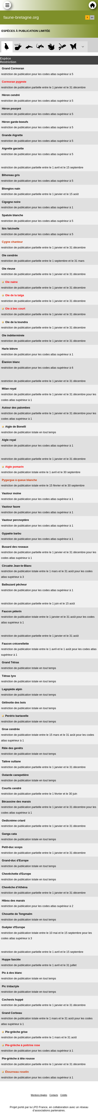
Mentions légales (39, 1095)
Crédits (63, 1095)
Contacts (53, 1095)
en (92, 17)
